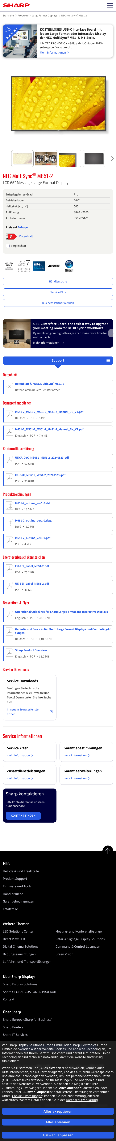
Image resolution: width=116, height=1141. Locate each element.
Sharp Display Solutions (20, 984)
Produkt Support (15, 878)
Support (58, 360)
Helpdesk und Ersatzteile (21, 871)
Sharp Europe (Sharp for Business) (27, 1019)
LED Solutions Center (18, 931)
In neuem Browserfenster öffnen (29, 711)
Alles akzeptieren (58, 1111)
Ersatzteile (10, 909)
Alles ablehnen (58, 1122)
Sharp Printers (13, 1027)
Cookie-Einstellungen (27, 1096)
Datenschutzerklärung (82, 1100)
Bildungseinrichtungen (19, 954)
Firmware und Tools (17, 886)
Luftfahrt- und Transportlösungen (27, 962)
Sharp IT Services (15, 1034)
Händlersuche (58, 281)
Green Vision (64, 954)
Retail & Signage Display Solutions (80, 939)
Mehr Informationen (55, 53)
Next (112, 161)
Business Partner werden (58, 303)
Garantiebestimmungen (83, 748)
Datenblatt (26, 236)
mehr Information (20, 755)
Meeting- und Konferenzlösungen (80, 931)
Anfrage (23, 227)
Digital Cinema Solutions (20, 946)
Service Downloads (22, 681)
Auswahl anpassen (58, 1135)
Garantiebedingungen (18, 901)
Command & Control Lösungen (78, 946)
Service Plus (58, 292)
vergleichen (18, 246)
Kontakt (8, 999)
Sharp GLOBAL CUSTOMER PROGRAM (29, 992)
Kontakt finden (23, 816)
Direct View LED (14, 939)
